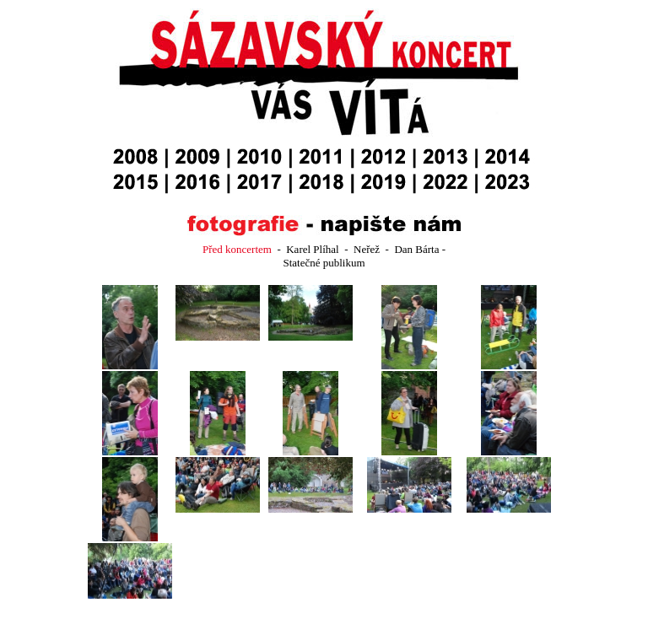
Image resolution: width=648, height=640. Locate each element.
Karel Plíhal (312, 249)
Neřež (368, 249)
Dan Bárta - (420, 249)
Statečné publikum (323, 262)
